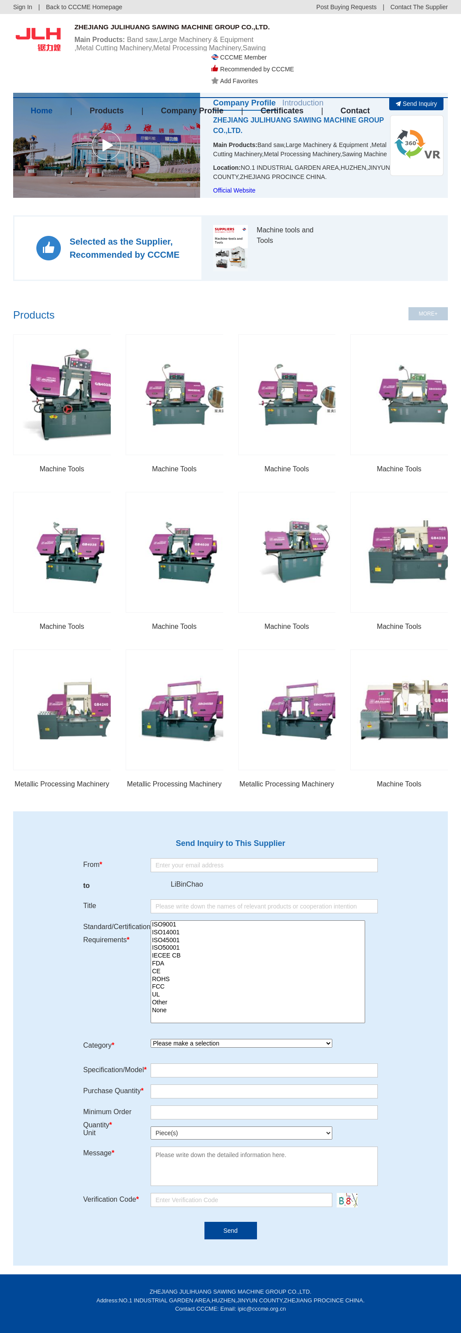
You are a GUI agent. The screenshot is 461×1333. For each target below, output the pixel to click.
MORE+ (428, 314)
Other (258, 1003)
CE (258, 971)
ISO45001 (258, 940)
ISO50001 (258, 948)
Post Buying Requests (347, 7)
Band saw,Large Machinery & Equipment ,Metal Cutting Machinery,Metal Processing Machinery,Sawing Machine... (171, 58)
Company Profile (192, 84)
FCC (258, 987)
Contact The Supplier (419, 7)
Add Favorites (306, 52)
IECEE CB (258, 956)
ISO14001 (258, 933)
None (258, 1010)
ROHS (258, 979)
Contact (355, 84)
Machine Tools (61, 469)
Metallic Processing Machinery (61, 784)
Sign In (22, 7)
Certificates (281, 84)
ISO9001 (258, 925)
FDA (258, 964)
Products (107, 84)
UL (258, 995)
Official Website (234, 190)
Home (42, 84)
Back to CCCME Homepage (84, 7)
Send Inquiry (416, 103)
